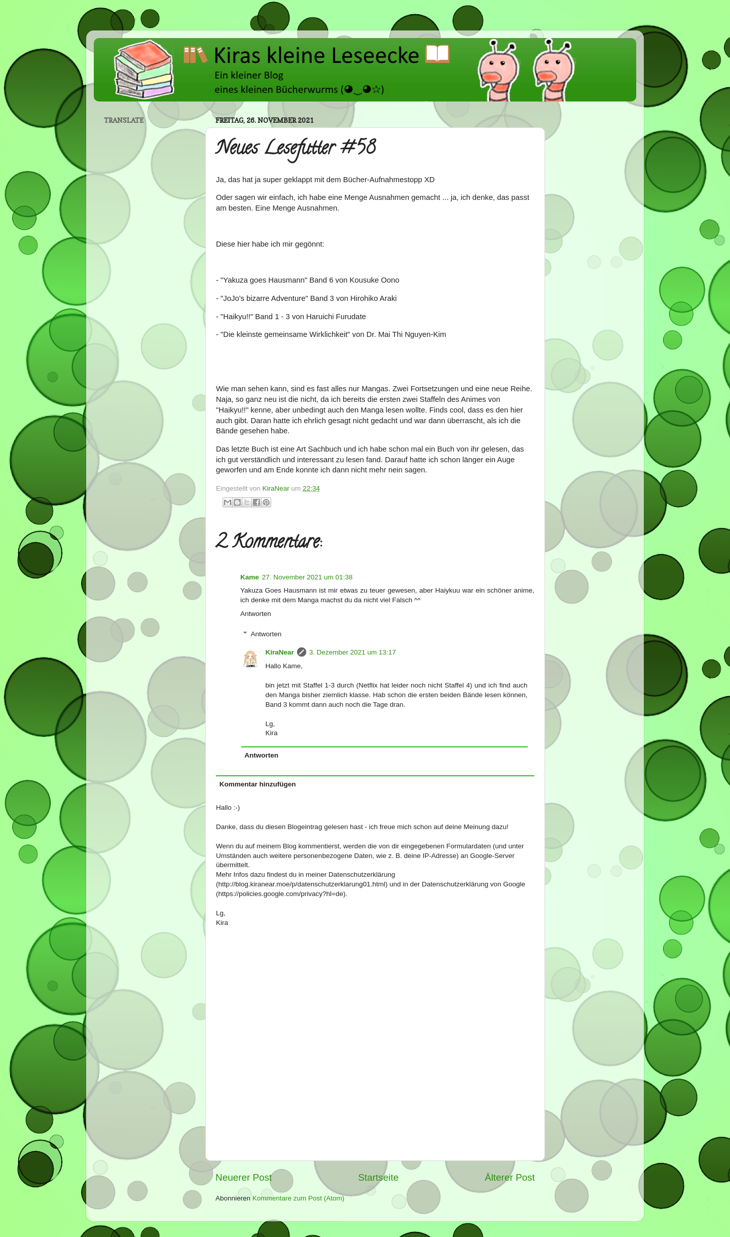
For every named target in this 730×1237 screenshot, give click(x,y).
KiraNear (280, 652)
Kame (249, 577)
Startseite (378, 1177)
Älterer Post (510, 1177)
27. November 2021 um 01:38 (307, 577)
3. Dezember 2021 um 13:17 (352, 652)
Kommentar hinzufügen (258, 784)
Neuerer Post (243, 1177)
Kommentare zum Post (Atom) (298, 1198)
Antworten (255, 613)
